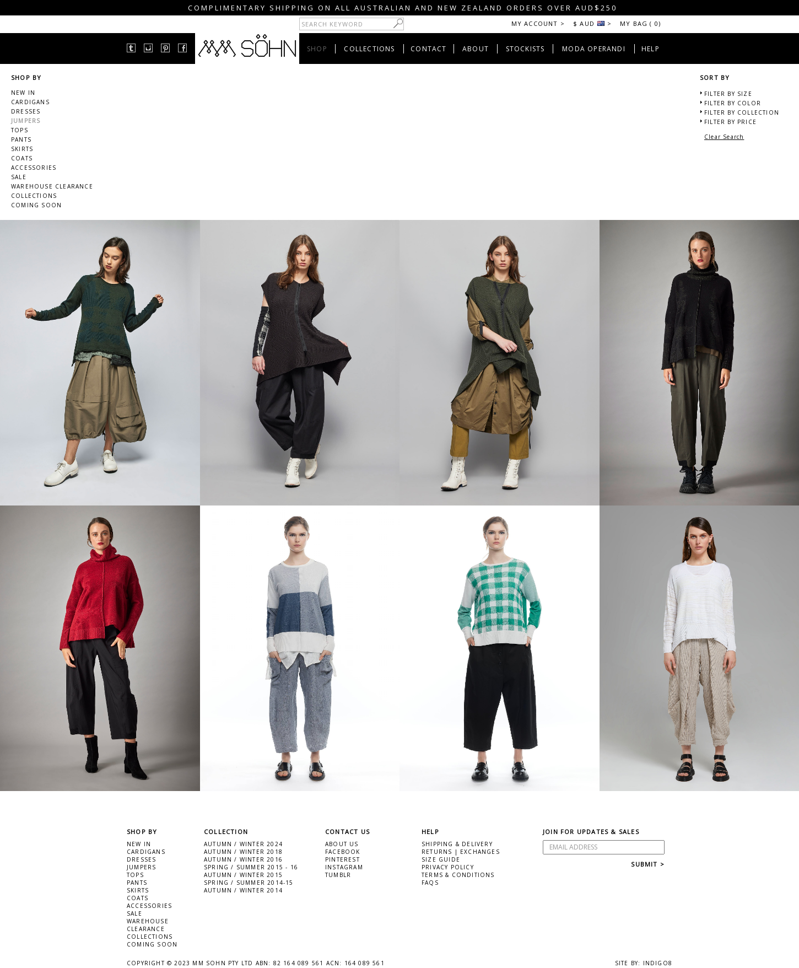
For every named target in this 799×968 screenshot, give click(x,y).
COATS (22, 158)
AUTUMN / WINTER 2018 (243, 852)
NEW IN (23, 92)
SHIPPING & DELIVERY (457, 844)
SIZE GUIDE (441, 859)
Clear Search (724, 137)
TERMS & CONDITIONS (458, 875)
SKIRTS (22, 149)
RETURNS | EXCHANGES (461, 852)
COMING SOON (36, 205)
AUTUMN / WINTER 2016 (243, 859)
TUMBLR (338, 875)
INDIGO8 (657, 963)
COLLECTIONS (369, 48)
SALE (18, 177)
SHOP (317, 48)
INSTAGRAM (344, 867)
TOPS (19, 130)
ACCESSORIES (33, 167)
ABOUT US (342, 844)
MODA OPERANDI (593, 48)
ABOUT (475, 48)
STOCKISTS (525, 48)
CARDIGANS (30, 102)
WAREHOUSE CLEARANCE (52, 186)
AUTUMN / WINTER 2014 (243, 890)
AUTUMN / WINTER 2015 (243, 875)
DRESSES (25, 111)
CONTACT (428, 48)
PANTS (21, 139)
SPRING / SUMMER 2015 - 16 (251, 867)
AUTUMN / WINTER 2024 (243, 844)
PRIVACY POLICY (448, 867)
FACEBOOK (342, 852)
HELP (650, 48)
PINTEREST (342, 859)
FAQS (430, 882)
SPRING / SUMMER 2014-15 (249, 882)
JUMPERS (25, 121)
